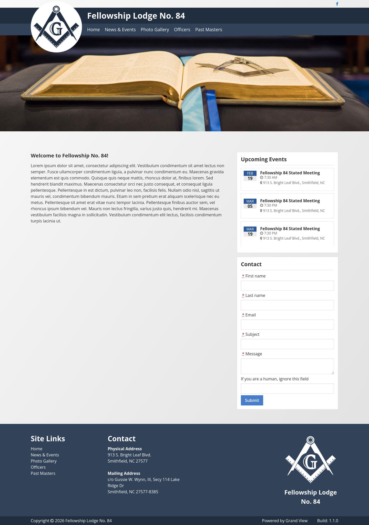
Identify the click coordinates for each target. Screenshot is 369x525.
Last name (253, 295)
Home (93, 29)
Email (248, 315)
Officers (182, 29)
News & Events (120, 29)
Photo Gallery (155, 29)
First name (253, 276)
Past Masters (208, 29)
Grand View (297, 520)
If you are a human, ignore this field (275, 379)
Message (251, 354)
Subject (250, 334)
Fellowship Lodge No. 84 (136, 15)
